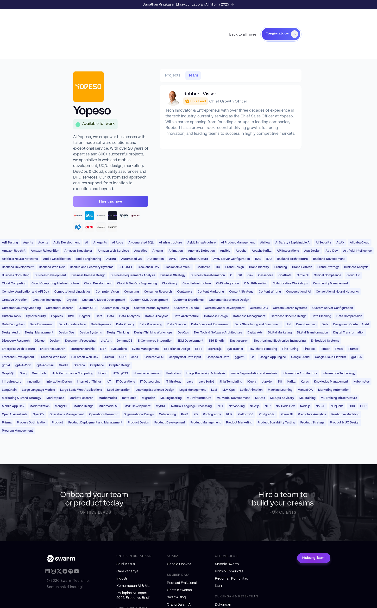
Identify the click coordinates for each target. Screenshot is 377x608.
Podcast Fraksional (182, 583)
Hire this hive (110, 201)
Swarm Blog (176, 597)
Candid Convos (179, 564)
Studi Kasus (125, 564)
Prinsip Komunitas (229, 571)
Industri (122, 578)
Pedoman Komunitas (231, 578)
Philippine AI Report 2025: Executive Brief (133, 595)
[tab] (172, 75)
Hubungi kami (313, 558)
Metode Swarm (227, 564)
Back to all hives (243, 34)
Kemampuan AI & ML (133, 586)
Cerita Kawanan (179, 590)
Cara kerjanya (127, 571)
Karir (218, 586)
